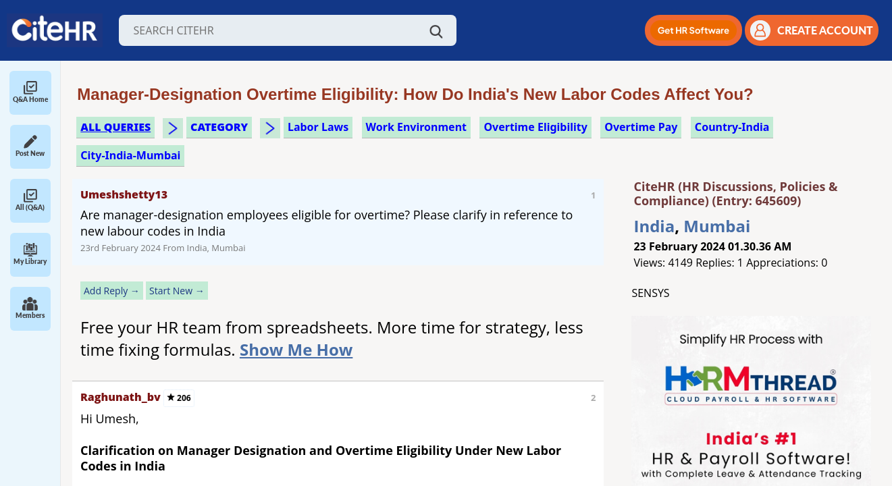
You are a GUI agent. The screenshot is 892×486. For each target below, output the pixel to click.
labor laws (318, 126)
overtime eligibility (535, 126)
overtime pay (640, 126)
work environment (416, 126)
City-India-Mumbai (130, 155)
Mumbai (716, 226)
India (654, 226)
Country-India (732, 126)
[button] (693, 30)
